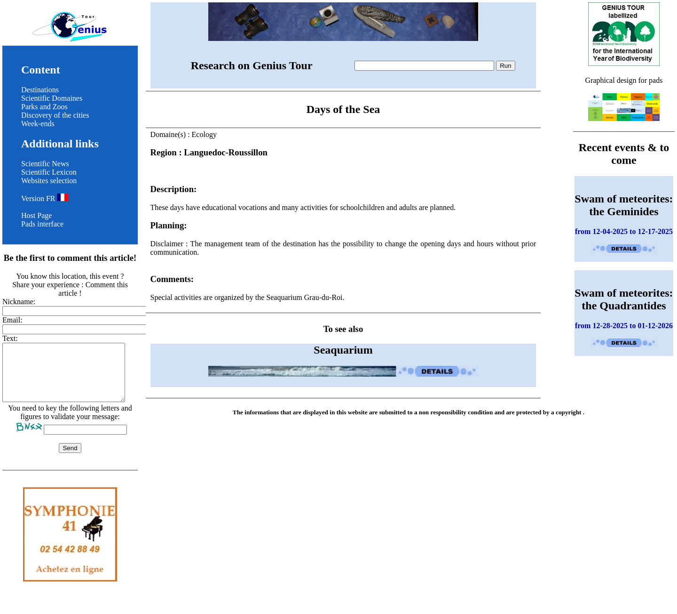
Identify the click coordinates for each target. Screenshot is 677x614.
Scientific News (45, 164)
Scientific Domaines (51, 98)
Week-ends (38, 124)
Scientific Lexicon (49, 172)
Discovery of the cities (55, 115)
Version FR (44, 198)
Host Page (36, 215)
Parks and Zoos (44, 107)
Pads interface (42, 224)
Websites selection (49, 181)
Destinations (40, 90)
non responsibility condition (456, 412)
